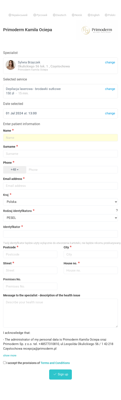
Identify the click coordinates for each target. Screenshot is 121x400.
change (110, 89)
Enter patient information (21, 124)
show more (9, 355)
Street (7, 263)
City (66, 247)
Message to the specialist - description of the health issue (41, 295)
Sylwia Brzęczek (60, 65)
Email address (12, 179)
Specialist (10, 53)
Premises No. (12, 279)
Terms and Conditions (55, 363)
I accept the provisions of (36, 363)
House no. (70, 263)
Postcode (9, 247)
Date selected (13, 104)
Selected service (15, 79)
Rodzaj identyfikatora (17, 211)
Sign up (60, 374)
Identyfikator (11, 227)
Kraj (6, 195)
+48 (14, 169)
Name (7, 130)
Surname (9, 146)
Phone (7, 162)
